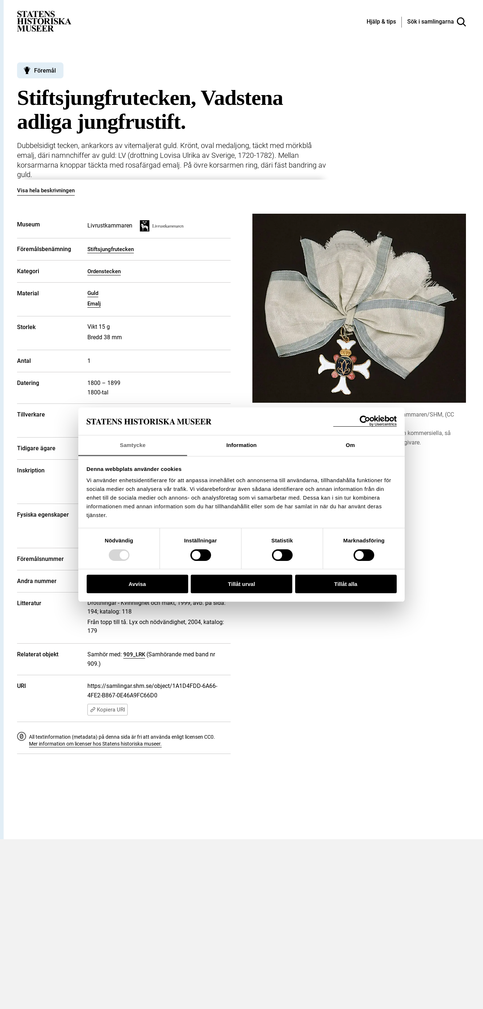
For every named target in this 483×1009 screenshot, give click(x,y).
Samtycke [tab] (133, 445)
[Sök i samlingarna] (436, 22)
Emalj (94, 303)
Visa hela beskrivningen (46, 190)
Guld (92, 293)
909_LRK (134, 654)
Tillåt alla (346, 584)
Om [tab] (350, 445)
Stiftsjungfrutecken (110, 249)
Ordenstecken (104, 271)
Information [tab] (241, 445)
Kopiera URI (107, 709)
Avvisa (137, 584)
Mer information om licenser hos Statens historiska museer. (95, 744)
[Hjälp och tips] (381, 22)
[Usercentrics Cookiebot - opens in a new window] (365, 421)
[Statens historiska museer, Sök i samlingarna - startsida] (44, 21)
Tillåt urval (241, 584)
